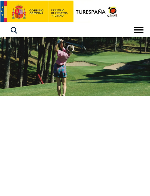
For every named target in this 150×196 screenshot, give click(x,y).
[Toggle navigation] (138, 30)
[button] (14, 30)
